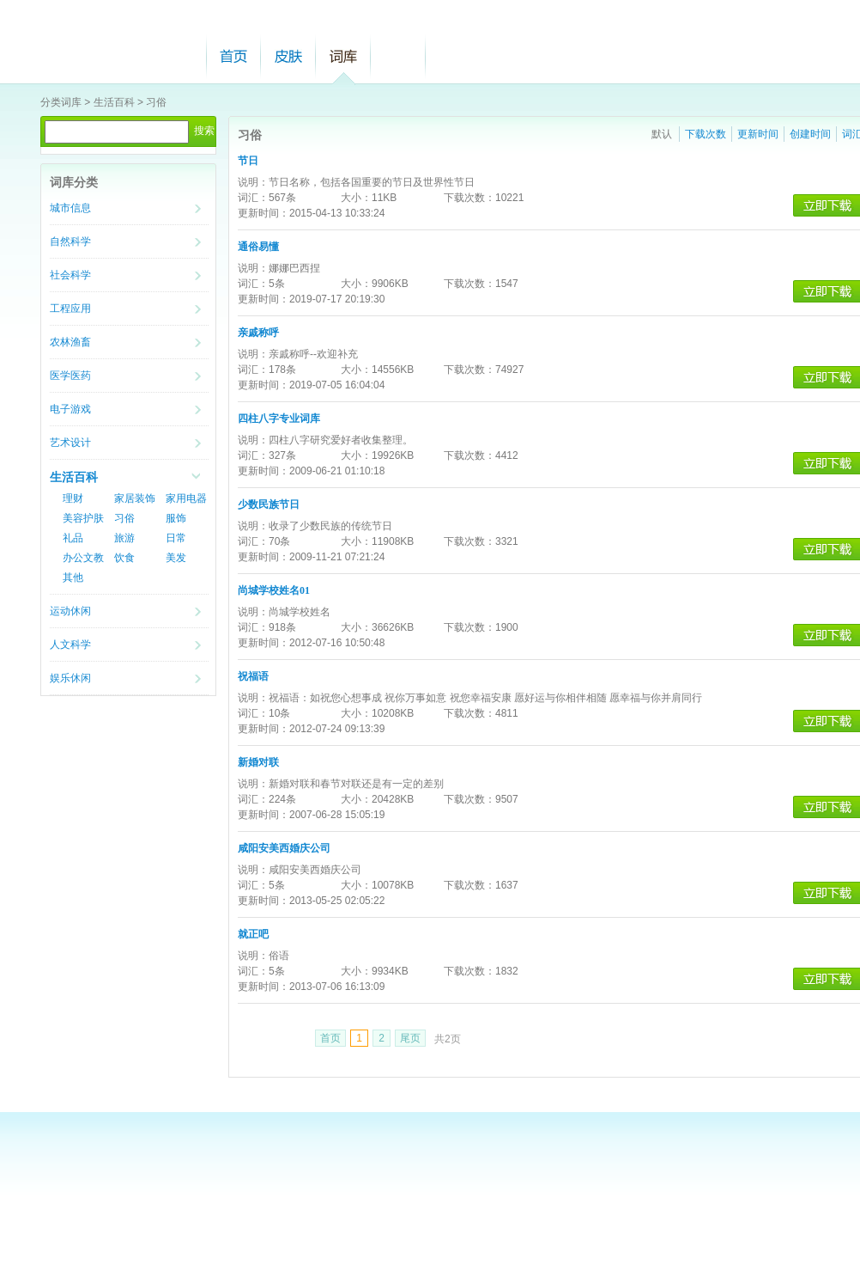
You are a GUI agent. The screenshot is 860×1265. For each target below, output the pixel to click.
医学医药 (70, 376)
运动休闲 (70, 611)
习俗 (156, 102)
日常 (176, 538)
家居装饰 (134, 498)
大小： (356, 198)
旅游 (124, 538)
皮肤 (288, 56)
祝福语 (253, 676)
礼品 (73, 538)
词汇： (253, 198)
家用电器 (186, 498)
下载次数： (469, 198)
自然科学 (70, 241)
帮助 (398, 56)
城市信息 (70, 208)
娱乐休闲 (70, 678)
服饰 (176, 518)
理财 (73, 498)
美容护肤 (83, 518)
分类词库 (61, 102)
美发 (176, 558)
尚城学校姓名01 (274, 590)
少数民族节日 (269, 504)
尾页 (410, 1038)
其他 (73, 577)
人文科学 (70, 645)
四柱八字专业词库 (279, 418)
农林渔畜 (70, 342)
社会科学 (70, 275)
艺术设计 (70, 443)
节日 (248, 161)
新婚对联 (258, 762)
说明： (253, 182)
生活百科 (114, 102)
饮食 (124, 558)
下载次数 (705, 134)
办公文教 (83, 558)
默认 (661, 134)
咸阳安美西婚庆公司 (284, 848)
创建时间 (810, 134)
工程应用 (70, 308)
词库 (343, 56)
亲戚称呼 (258, 333)
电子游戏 (70, 409)
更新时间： (263, 213)
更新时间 (757, 134)
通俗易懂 (258, 247)
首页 (233, 56)
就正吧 (253, 934)
